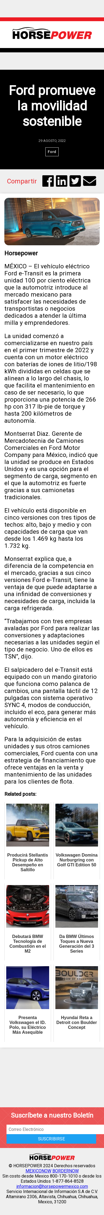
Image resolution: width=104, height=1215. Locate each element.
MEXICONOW (38, 1170)
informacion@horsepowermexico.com (52, 1186)
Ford (52, 152)
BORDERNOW (65, 1170)
